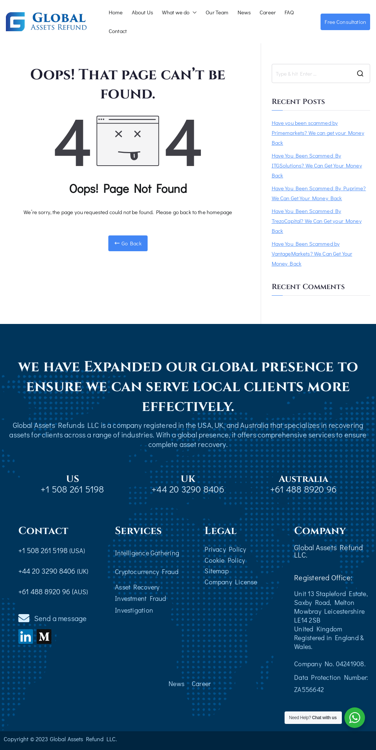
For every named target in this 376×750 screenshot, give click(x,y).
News (244, 12)
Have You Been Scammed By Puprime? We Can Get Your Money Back (319, 193)
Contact (118, 31)
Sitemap (217, 570)
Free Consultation (345, 21)
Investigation (134, 610)
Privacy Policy (225, 549)
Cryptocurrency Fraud (146, 571)
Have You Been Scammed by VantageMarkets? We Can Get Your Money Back (312, 253)
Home (116, 12)
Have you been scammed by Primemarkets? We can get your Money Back (318, 132)
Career (268, 12)
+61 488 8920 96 (303, 489)
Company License (231, 581)
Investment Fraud (140, 598)
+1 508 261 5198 (72, 489)
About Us (142, 12)
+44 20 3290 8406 (188, 489)
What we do (179, 12)
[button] (193, 12)
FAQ (289, 12)
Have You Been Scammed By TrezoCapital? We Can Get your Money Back (317, 220)
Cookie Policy (225, 560)
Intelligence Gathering (147, 552)
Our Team (217, 12)
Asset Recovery (137, 587)
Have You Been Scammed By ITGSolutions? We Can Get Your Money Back (317, 165)
